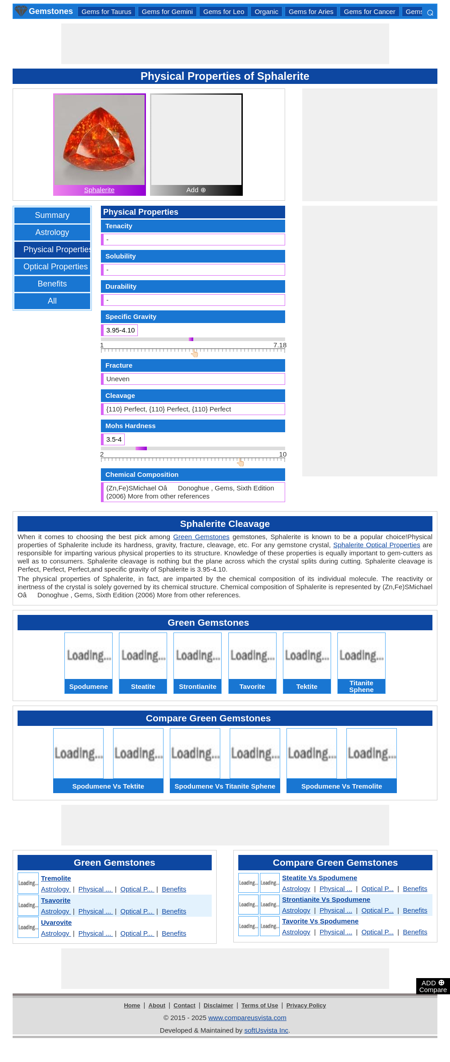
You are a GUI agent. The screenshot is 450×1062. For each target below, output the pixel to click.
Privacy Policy (306, 1005)
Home (132, 1005)
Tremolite (56, 878)
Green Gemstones (201, 536)
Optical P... (137, 889)
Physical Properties (58, 249)
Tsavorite (56, 900)
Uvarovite (56, 922)
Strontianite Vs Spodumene (326, 899)
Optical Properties (55, 266)
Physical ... (95, 889)
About (157, 1005)
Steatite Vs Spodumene (319, 878)
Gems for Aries (311, 11)
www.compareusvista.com (247, 1017)
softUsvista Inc (266, 1030)
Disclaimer (218, 1005)
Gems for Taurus (107, 11)
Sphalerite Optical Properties (376, 545)
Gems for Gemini (167, 11)
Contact (184, 1005)
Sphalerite (99, 190)
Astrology (52, 232)
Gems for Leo (223, 11)
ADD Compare (433, 985)
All (52, 300)
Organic (266, 11)
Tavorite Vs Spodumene (320, 921)
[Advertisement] (225, 43)
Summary (52, 215)
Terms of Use (259, 1005)
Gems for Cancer (369, 11)
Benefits (52, 283)
